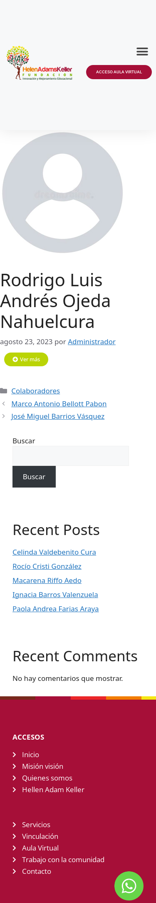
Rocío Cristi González (47, 566)
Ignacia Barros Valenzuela (55, 594)
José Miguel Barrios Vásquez (57, 416)
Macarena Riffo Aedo (47, 580)
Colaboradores (35, 390)
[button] (142, 51)
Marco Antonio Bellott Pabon (58, 403)
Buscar (23, 440)
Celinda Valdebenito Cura (54, 552)
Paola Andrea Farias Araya (55, 608)
